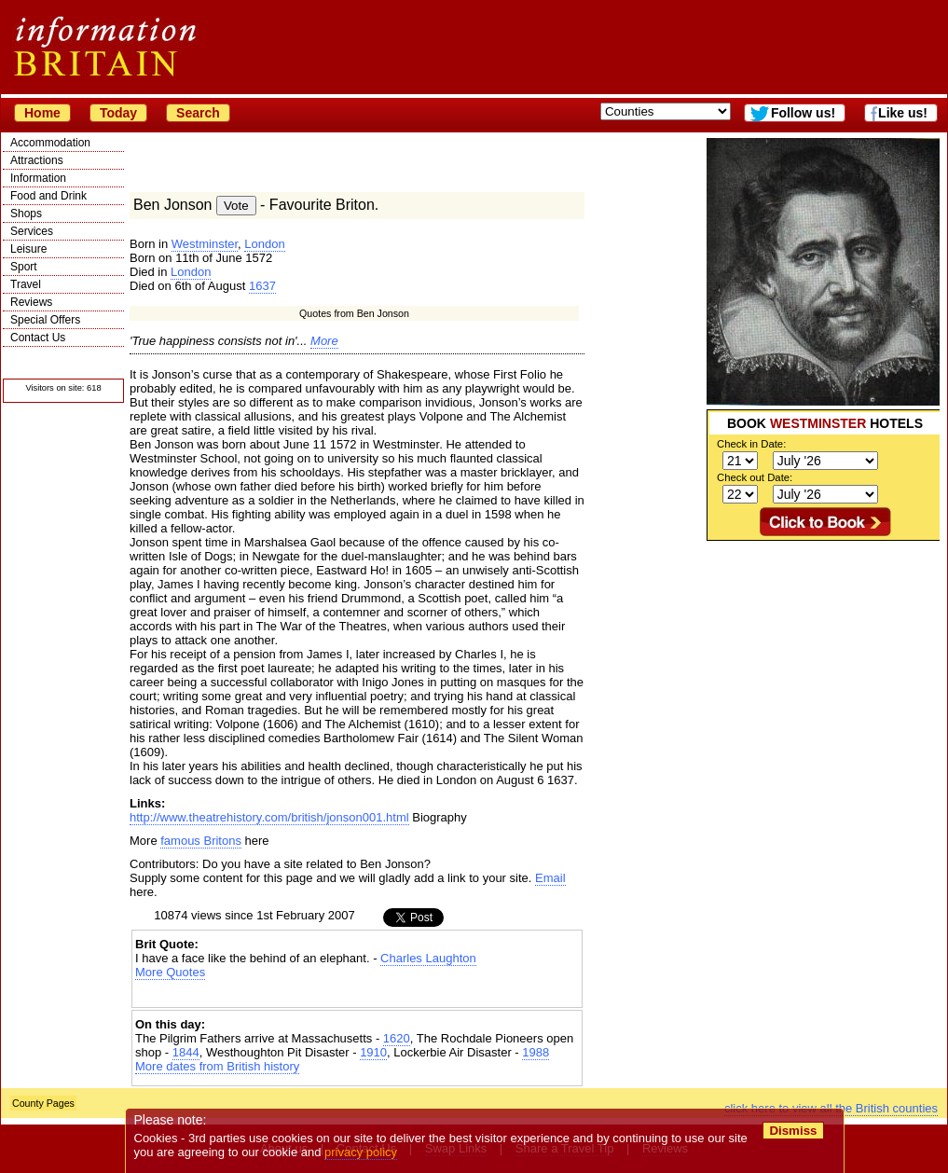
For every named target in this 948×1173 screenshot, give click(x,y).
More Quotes (170, 972)
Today (118, 112)
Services (31, 231)
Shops (26, 213)
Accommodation (50, 142)
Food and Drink (48, 195)
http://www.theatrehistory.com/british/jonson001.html (269, 817)
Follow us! (803, 112)
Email (550, 878)
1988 (535, 1052)
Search (198, 112)
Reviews (31, 302)
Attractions (36, 160)
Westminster (205, 244)
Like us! (902, 112)
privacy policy (360, 1152)
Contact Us (37, 337)
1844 (185, 1052)
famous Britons (200, 841)
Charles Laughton (428, 958)
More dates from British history (217, 1066)
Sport (23, 266)
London (264, 244)
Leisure (28, 248)
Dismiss (793, 1131)
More (324, 341)
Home (42, 112)
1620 (396, 1038)
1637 (262, 286)
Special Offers (45, 319)
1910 (373, 1052)
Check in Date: (751, 443)
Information (38, 178)
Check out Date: (754, 477)
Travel (25, 284)
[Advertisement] (357, 995)
